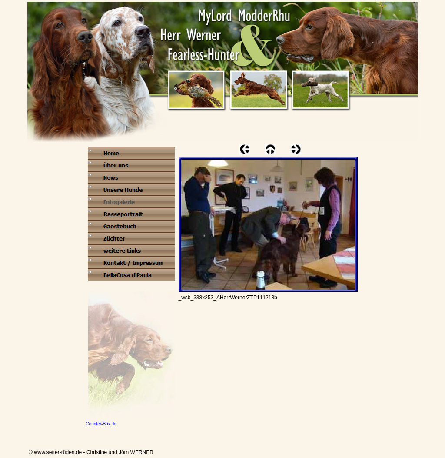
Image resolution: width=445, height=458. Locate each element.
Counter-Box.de (101, 423)
